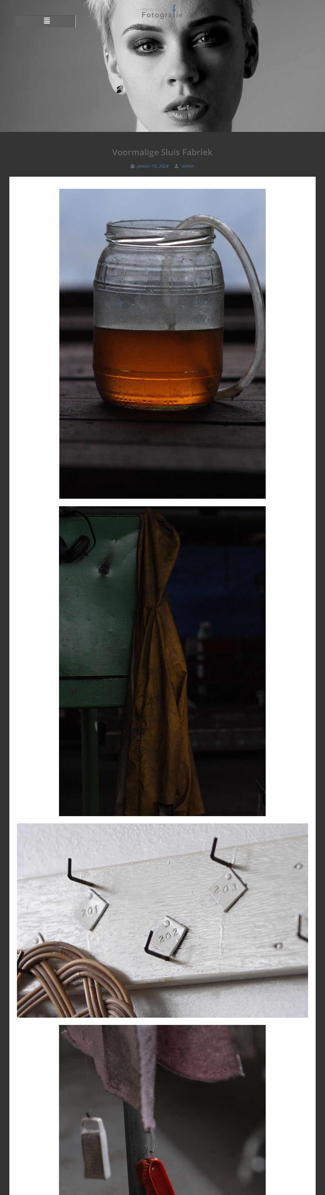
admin (188, 166)
